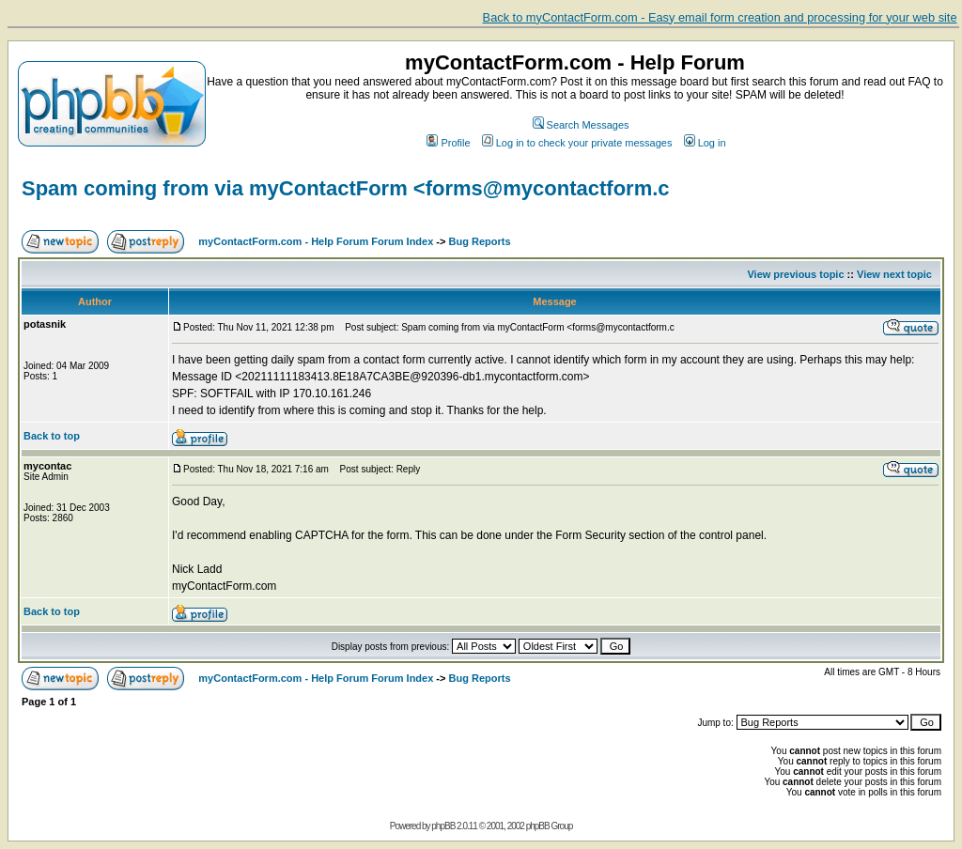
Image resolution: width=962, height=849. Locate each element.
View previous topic (795, 274)
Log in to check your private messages (577, 142)
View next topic (894, 274)
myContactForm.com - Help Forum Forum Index (315, 241)
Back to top (51, 435)
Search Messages (581, 125)
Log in (705, 142)
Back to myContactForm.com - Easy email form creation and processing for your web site (720, 17)
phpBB (443, 826)
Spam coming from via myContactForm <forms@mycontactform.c (346, 188)
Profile (448, 142)
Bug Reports (480, 241)
